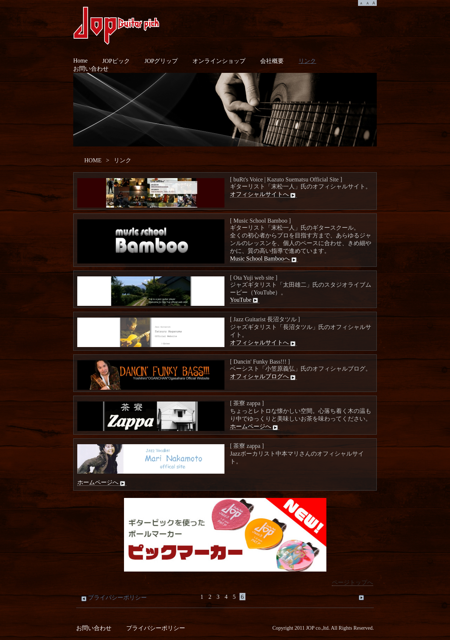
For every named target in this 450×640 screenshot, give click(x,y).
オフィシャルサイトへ (263, 194)
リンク (307, 61)
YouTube (244, 300)
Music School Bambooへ (264, 258)
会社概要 (272, 61)
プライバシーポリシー (113, 597)
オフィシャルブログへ (263, 376)
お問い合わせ (91, 69)
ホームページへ (254, 426)
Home (80, 60)
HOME (93, 160)
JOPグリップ (161, 61)
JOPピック (116, 61)
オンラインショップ (218, 61)
